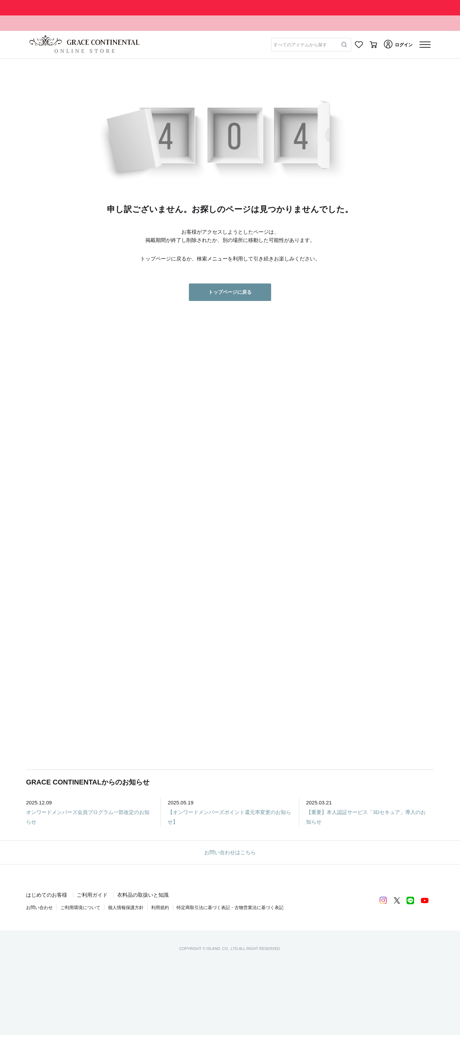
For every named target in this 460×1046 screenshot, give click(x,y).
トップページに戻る (230, 292)
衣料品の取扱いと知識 (143, 895)
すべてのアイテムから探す (300, 45)
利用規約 (160, 907)
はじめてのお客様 (46, 895)
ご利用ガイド (92, 895)
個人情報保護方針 (126, 907)
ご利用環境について (80, 907)
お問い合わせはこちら (230, 852)
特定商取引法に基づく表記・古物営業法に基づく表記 (230, 907)
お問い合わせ (39, 907)
